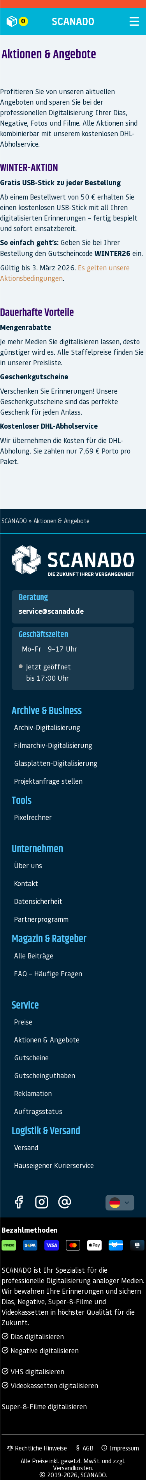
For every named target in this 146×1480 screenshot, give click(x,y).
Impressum (120, 1448)
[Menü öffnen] (120, 21)
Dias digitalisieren (33, 1336)
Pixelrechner (33, 817)
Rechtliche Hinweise (37, 1448)
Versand (26, 1147)
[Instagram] (42, 1203)
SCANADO (14, 521)
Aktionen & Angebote (46, 1039)
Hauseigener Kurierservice (54, 1165)
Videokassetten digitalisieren (50, 1385)
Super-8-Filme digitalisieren (44, 1406)
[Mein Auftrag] (25, 21)
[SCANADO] (73, 21)
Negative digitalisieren (40, 1350)
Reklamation (33, 1093)
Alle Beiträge (33, 955)
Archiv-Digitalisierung (47, 727)
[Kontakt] (65, 1202)
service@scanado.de (51, 611)
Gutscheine (31, 1057)
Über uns (28, 865)
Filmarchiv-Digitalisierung (53, 745)
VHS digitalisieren (33, 1371)
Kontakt (26, 883)
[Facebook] (19, 1203)
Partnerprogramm (41, 918)
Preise (23, 1021)
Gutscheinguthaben (44, 1075)
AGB (84, 1448)
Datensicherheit (38, 901)
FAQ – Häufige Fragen (48, 973)
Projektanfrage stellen (48, 780)
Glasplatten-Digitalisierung (55, 762)
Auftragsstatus (38, 1111)
